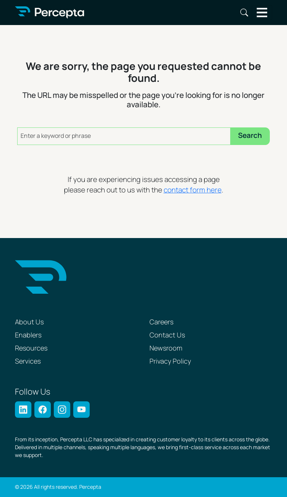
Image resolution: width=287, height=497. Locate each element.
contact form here (193, 190)
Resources (31, 348)
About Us (29, 322)
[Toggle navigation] (262, 12)
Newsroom (165, 348)
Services (28, 361)
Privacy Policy (170, 361)
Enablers (28, 335)
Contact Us (167, 335)
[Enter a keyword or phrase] (124, 136)
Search (244, 12)
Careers (161, 322)
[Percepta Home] (49, 12)
